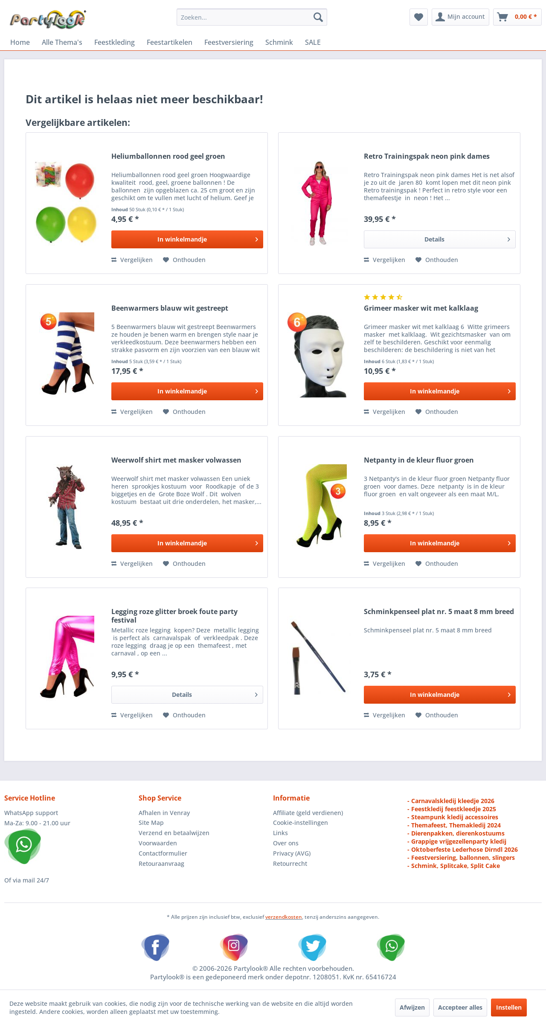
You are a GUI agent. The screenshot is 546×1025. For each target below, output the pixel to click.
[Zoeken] (318, 17)
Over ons (286, 843)
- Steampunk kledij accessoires (452, 817)
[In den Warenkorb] (187, 239)
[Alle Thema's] (62, 42)
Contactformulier (163, 853)
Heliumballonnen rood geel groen (168, 156)
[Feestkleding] (114, 42)
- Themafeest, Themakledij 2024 (454, 825)
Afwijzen (412, 1007)
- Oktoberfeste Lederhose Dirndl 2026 (462, 849)
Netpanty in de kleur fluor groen (419, 460)
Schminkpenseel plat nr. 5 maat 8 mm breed (439, 611)
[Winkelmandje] (517, 17)
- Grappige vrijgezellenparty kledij (456, 841)
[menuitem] (252, 17)
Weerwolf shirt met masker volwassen (176, 460)
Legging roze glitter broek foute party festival (174, 615)
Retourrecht (290, 863)
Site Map (151, 822)
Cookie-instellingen (300, 822)
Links (280, 833)
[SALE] (313, 42)
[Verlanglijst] (419, 17)
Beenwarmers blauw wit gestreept (169, 308)
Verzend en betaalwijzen (174, 833)
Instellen (509, 1007)
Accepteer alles (460, 1007)
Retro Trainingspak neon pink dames (427, 156)
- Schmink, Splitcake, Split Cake (453, 866)
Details (467, 238)
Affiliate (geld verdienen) (308, 813)
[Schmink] (279, 42)
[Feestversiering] (228, 42)
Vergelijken (132, 260)
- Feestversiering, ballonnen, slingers (461, 857)
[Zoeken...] (252, 17)
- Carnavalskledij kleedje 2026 (450, 801)
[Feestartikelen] (169, 42)
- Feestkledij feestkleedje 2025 (451, 809)
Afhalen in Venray (164, 813)
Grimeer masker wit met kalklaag (421, 308)
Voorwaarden (158, 843)
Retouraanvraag (161, 863)
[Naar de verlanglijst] (184, 260)
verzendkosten (283, 916)
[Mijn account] (460, 17)
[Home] (20, 42)
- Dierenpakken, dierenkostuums (456, 833)
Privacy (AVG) (292, 853)
